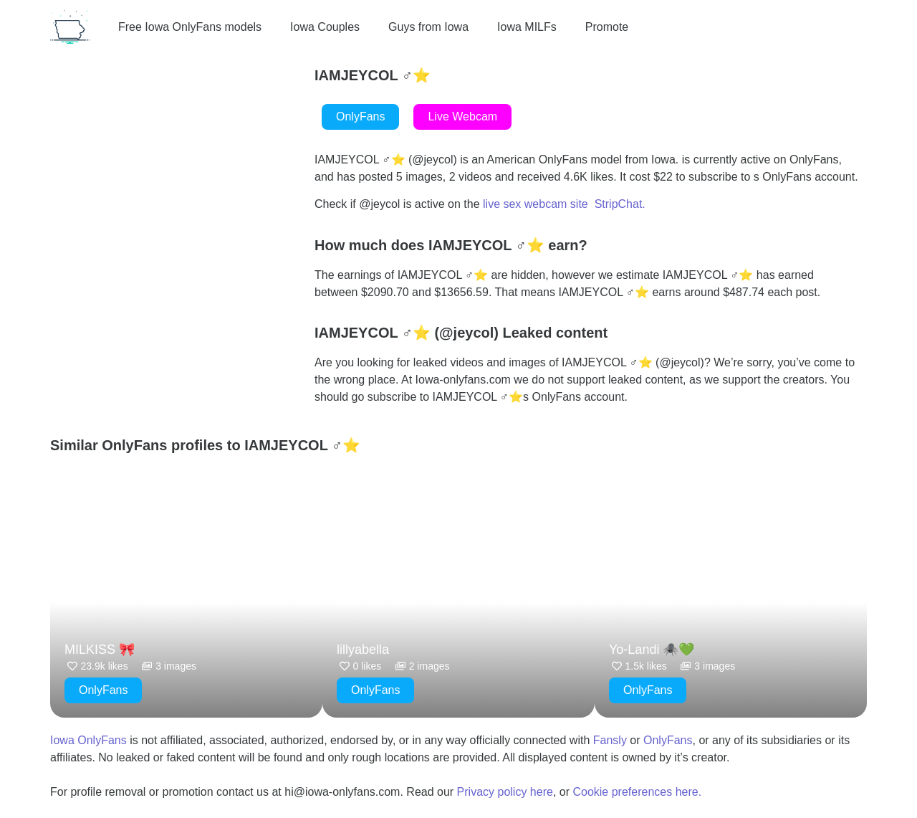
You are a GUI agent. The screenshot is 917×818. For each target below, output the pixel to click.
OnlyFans (667, 740)
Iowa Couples (325, 27)
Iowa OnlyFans (88, 740)
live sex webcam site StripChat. (564, 204)
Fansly (610, 740)
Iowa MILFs (527, 27)
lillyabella (363, 649)
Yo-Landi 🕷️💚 (651, 649)
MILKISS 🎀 (99, 649)
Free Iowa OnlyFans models (189, 27)
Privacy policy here (505, 792)
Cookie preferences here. (638, 792)
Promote (606, 27)
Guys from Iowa (428, 27)
